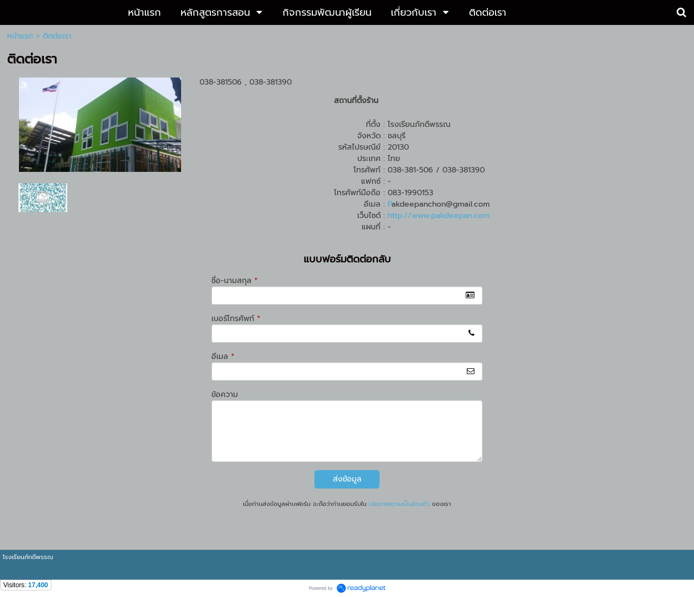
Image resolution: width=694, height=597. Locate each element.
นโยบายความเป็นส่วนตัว (399, 504)
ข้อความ (224, 394)
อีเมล (222, 356)
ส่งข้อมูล (347, 479)
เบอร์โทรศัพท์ (235, 318)
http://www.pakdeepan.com (439, 215)
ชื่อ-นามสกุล (234, 280)
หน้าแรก (20, 36)
